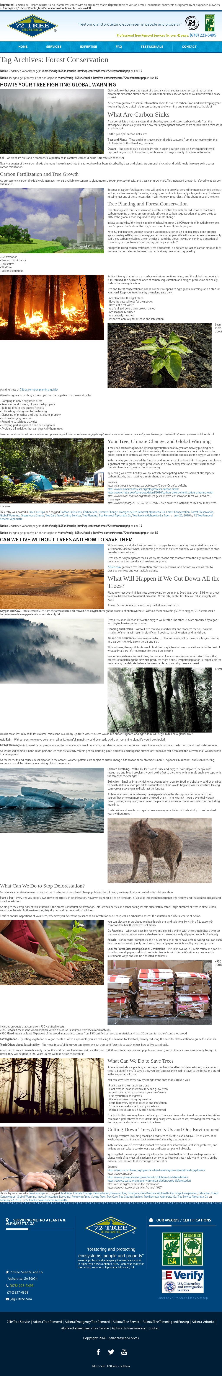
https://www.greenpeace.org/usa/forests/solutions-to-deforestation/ (148, 1177)
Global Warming (10, 515)
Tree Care (50, 515)
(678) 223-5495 (202, 35)
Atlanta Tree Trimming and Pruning (166, 1322)
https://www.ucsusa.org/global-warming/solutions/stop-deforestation (149, 1180)
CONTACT (189, 46)
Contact (154, 1328)
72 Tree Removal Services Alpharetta (46, 1200)
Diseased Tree (118, 1193)
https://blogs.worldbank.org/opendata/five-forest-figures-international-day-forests (156, 1170)
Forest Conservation (178, 512)
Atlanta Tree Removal (47, 1322)
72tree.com (114, 567)
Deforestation (101, 1193)
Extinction (204, 1193)
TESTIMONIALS (152, 46)
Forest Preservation (202, 512)
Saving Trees (98, 1196)
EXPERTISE (88, 46)
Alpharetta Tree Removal (128, 1328)
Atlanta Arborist (203, 1322)
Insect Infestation (48, 1196)
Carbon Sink (90, 512)
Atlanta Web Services (124, 1338)
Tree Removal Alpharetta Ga (115, 515)
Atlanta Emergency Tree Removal (87, 1322)
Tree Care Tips (37, 512)
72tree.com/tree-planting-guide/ (39, 389)
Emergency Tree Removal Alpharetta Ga (142, 512)
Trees (167, 515)
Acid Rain (66, 1193)
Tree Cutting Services (69, 515)
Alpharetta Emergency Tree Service (85, 1328)
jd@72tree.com (21, 1299)
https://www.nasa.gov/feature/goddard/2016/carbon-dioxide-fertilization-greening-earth (160, 492)
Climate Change (108, 512)
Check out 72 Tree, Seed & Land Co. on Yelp (183, 1298)
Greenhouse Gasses (32, 515)
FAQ (119, 46)
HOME (23, 46)
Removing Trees (81, 1196)
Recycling (64, 1196)
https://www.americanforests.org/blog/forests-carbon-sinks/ (143, 489)
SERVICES (54, 46)
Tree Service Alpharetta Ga (147, 515)
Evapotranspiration (186, 1193)
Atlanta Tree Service (126, 1322)
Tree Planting (90, 515)
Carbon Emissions (71, 512)
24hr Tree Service (18, 1322)
